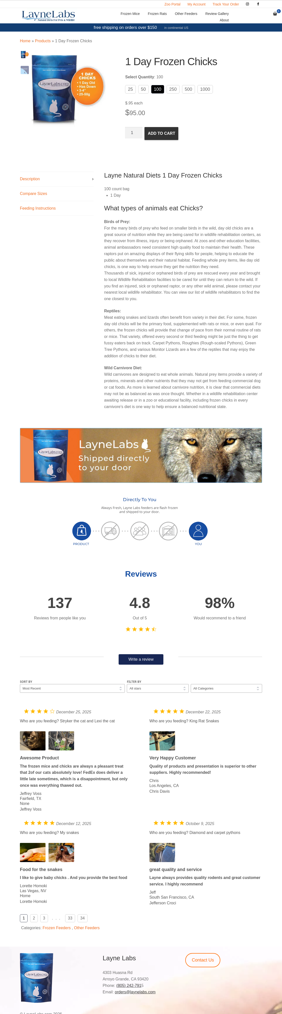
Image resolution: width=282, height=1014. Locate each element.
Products (42, 41)
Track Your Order (226, 4)
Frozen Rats (157, 14)
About (224, 20)
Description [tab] (30, 179)
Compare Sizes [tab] (33, 193)
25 (130, 89)
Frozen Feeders (57, 928)
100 (157, 89)
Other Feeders (186, 14)
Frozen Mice (130, 14)
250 (173, 89)
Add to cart (161, 133)
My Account (196, 4)
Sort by (26, 682)
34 (82, 918)
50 (143, 89)
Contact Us (203, 960)
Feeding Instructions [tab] (38, 208)
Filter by (134, 682)
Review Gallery (217, 14)
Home (25, 41)
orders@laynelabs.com (135, 992)
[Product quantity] (133, 132)
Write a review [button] (140, 659)
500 (188, 89)
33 (70, 918)
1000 (205, 89)
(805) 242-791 (128, 985)
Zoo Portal (172, 4)
